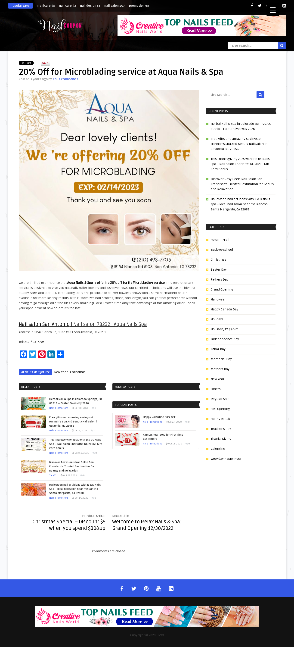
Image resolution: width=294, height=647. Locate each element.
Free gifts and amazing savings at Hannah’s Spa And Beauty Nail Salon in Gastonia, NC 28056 (239, 144)
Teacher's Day (221, 429)
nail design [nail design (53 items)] (90, 6)
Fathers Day (219, 279)
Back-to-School (222, 250)
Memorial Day (221, 359)
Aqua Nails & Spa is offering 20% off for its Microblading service (116, 283)
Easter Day (219, 270)
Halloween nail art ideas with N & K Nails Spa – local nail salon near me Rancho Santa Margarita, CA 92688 (240, 204)
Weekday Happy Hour (226, 459)
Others (216, 389)
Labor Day (218, 349)
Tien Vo (53, 475)
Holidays (217, 319)
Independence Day (225, 339)
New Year (61, 372)
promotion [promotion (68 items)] (139, 6)
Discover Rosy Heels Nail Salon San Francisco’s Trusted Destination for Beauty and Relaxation (242, 184)
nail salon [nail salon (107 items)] (114, 6)
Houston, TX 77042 (224, 329)
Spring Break (220, 419)
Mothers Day (220, 369)
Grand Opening (222, 289)
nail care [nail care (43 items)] (67, 6)
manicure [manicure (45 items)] (46, 6)
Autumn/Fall (220, 240)
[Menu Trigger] (272, 9)
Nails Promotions (65, 79)
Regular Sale (220, 399)
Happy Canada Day (224, 309)
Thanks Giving (221, 439)
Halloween (218, 299)
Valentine (218, 449)
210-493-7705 (34, 342)
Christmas (78, 372)
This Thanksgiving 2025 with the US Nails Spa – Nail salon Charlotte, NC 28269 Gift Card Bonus (240, 164)
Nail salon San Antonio (44, 324)
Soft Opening (220, 409)
